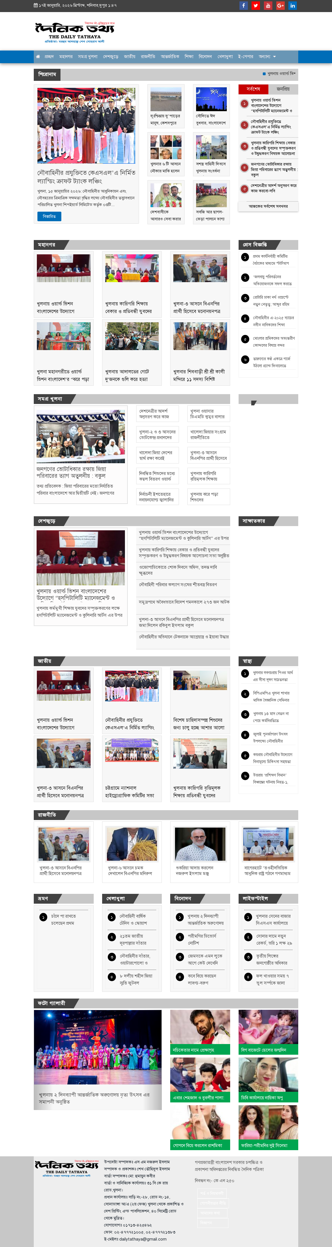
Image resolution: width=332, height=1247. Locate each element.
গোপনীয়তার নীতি (213, 1203)
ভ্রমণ (43, 899)
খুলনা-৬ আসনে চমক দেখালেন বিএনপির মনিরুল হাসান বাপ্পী (130, 873)
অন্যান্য (264, 57)
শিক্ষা (189, 57)
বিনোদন (205, 57)
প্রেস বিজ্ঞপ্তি (255, 245)
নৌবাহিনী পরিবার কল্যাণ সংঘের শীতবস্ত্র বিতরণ (178, 585)
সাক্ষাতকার (254, 521)
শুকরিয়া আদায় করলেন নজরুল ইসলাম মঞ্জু (194, 870)
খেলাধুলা (225, 57)
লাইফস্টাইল (255, 899)
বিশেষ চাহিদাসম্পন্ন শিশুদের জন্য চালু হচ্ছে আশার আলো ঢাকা (199, 727)
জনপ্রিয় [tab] (283, 89)
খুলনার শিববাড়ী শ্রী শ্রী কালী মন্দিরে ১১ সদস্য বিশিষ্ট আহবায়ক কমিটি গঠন (199, 379)
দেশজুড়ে (110, 57)
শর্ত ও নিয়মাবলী (212, 1193)
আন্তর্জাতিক (170, 57)
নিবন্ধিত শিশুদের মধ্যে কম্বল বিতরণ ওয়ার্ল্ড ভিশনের (157, 479)
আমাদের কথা (212, 1213)
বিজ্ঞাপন (212, 1223)
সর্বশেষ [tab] (253, 89)
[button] (43, 1060)
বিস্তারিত (49, 216)
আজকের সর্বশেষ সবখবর (268, 206)
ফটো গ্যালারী (51, 1003)
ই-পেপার (245, 57)
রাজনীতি (148, 57)
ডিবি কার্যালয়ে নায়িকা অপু (262, 1098)
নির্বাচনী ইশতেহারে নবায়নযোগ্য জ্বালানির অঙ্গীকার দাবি (156, 500)
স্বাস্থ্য (247, 661)
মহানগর (66, 57)
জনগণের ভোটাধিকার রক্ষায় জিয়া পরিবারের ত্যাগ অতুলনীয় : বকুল (274, 169)
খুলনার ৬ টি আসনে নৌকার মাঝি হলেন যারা (166, 171)
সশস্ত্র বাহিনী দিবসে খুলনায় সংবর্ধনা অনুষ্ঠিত (211, 171)
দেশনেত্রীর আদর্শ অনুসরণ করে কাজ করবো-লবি (274, 188)
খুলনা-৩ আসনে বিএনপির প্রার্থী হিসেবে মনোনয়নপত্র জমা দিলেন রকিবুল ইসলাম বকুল (181, 622)
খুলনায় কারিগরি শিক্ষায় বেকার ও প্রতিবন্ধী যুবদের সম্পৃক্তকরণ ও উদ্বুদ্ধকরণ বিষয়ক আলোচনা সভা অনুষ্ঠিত (273, 147)
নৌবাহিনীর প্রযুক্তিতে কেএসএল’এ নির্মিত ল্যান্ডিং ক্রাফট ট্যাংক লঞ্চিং (86, 177)
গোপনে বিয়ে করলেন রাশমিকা (197, 1145)
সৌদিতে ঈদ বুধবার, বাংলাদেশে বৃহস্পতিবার (211, 123)
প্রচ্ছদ (49, 57)
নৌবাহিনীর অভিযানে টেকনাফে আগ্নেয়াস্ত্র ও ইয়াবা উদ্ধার (184, 637)
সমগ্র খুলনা (87, 57)
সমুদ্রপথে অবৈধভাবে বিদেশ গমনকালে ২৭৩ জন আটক (184, 602)
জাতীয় (129, 57)
